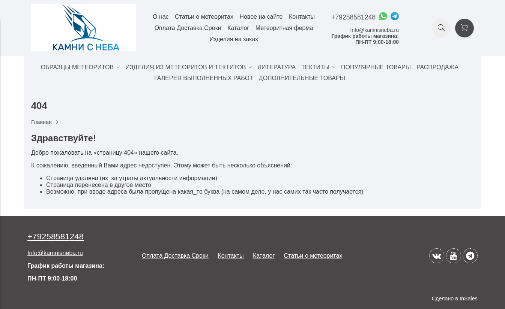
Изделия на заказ (233, 39)
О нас (161, 16)
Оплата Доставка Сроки (188, 28)
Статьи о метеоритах (204, 16)
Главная (41, 122)
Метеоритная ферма (284, 28)
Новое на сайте (261, 16)
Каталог (238, 28)
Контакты (302, 16)
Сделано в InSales (455, 299)
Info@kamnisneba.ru (374, 30)
